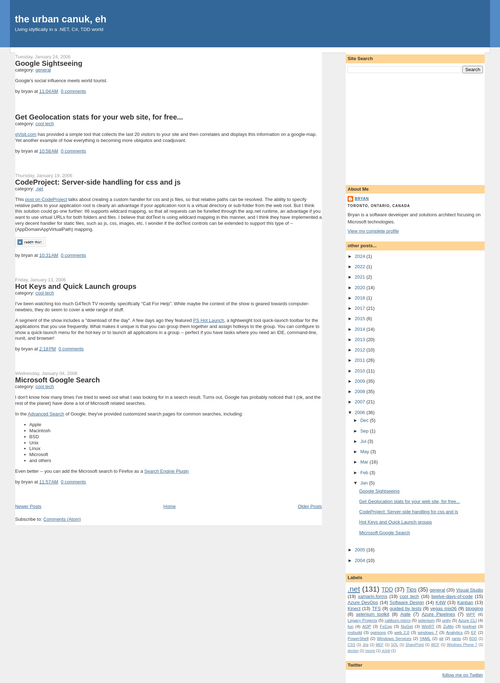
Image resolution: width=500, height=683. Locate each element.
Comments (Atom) (62, 519)
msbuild (355, 632)
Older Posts (310, 506)
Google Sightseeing (48, 63)
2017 (360, 308)
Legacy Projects (362, 620)
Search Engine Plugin (166, 471)
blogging (474, 608)
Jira (365, 645)
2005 (360, 549)
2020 (360, 287)
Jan (364, 483)
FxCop (386, 626)
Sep (365, 431)
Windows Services (394, 638)
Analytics (454, 632)
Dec (365, 420)
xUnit (386, 651)
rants (456, 638)
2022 (360, 266)
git (441, 638)
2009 (360, 381)
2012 (360, 350)
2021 (360, 277)
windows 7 (427, 632)
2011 (360, 360)
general (43, 70)
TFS (376, 608)
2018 (360, 298)
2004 (360, 560)
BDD (473, 639)
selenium (426, 620)
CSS (351, 645)
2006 (360, 412)
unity (446, 620)
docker (353, 651)
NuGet (407, 626)
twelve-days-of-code (452, 596)
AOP (366, 626)
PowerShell (358, 638)
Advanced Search (46, 414)
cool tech (45, 123)
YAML (425, 638)
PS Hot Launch (208, 320)
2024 (360, 256)
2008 (360, 391)
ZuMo (448, 626)
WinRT (428, 626)
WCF (435, 645)
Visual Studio (469, 590)
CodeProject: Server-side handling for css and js (98, 182)
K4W (441, 602)
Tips (411, 590)
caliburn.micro (398, 620)
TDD (387, 590)
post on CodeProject (46, 199)
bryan (362, 199)
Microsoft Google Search (57, 380)
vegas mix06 (443, 608)
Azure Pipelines (438, 614)
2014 (360, 329)
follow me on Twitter (462, 675)
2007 (360, 401)
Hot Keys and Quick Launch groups (75, 286)
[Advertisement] (415, 128)
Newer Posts (28, 506)
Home (169, 506)
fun (350, 626)
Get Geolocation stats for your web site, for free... (99, 117)
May (365, 451)
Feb (365, 472)
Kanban (465, 602)
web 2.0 (401, 632)
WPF (470, 614)
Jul (363, 441)
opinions (378, 632)
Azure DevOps (363, 602)
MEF (379, 645)
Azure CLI (467, 620)
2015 (360, 318)
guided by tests (405, 608)
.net (39, 188)
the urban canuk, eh (61, 19)
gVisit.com (26, 134)
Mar (365, 462)
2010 (360, 371)
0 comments (73, 91)
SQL (394, 645)
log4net (469, 626)
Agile (405, 614)
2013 (360, 339)
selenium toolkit (372, 614)
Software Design (407, 602)
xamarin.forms (372, 596)
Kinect (354, 608)
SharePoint (414, 645)
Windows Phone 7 (462, 645)
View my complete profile (373, 231)
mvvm (370, 651)
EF (474, 632)
